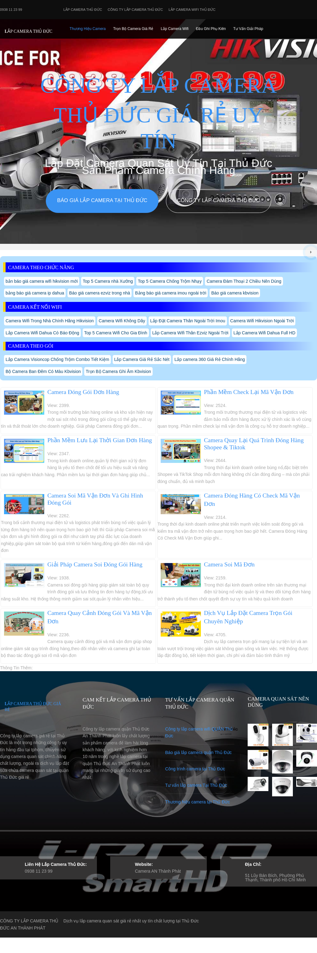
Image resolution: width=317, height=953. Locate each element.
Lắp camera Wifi (175, 29)
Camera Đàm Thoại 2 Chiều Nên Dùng (243, 281)
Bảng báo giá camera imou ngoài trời (170, 292)
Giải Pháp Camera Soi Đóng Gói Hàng (94, 564)
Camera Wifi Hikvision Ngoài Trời (262, 320)
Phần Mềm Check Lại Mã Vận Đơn (249, 392)
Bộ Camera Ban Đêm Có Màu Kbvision (43, 371)
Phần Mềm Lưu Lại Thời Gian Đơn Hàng (99, 440)
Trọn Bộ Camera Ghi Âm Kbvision (118, 371)
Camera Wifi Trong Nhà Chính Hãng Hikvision (50, 320)
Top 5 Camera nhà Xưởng (108, 281)
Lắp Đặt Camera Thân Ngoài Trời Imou (187, 320)
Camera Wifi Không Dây (122, 320)
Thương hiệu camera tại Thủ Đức (197, 801)
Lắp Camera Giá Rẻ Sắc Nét (142, 359)
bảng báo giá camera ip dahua (35, 292)
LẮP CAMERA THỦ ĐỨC (28, 31)
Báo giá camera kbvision (234, 292)
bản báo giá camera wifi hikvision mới (42, 281)
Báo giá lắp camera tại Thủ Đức (102, 200)
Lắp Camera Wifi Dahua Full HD (264, 332)
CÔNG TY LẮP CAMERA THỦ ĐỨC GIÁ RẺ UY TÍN (158, 113)
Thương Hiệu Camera (88, 29)
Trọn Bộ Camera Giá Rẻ (133, 29)
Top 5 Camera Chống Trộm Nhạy (170, 281)
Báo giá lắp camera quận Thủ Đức (198, 752)
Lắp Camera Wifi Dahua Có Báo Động (42, 332)
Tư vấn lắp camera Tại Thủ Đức (196, 785)
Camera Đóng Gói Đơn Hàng (83, 392)
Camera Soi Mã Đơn (229, 564)
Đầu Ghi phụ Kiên (211, 29)
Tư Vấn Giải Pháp (248, 29)
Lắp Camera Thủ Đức (82, 9)
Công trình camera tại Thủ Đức (195, 768)
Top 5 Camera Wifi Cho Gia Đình (115, 332)
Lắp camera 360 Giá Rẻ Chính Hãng (209, 359)
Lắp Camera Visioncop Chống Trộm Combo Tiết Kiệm (57, 359)
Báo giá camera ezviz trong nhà (99, 292)
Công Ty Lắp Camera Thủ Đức (135, 9)
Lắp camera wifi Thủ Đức (192, 9)
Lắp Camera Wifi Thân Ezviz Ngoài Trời (190, 332)
